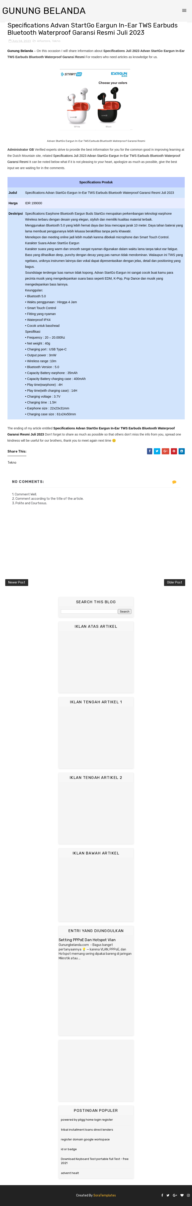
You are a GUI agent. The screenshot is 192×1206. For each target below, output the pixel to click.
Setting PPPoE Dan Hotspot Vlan (87, 940)
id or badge (69, 1149)
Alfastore (43, 41)
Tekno (56, 41)
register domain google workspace (85, 1139)
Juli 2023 (37, 434)
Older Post (174, 582)
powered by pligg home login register (87, 1119)
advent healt (70, 1173)
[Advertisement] (96, 662)
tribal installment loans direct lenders (87, 1129)
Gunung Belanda (44, 10)
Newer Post (16, 582)
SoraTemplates (104, 1195)
